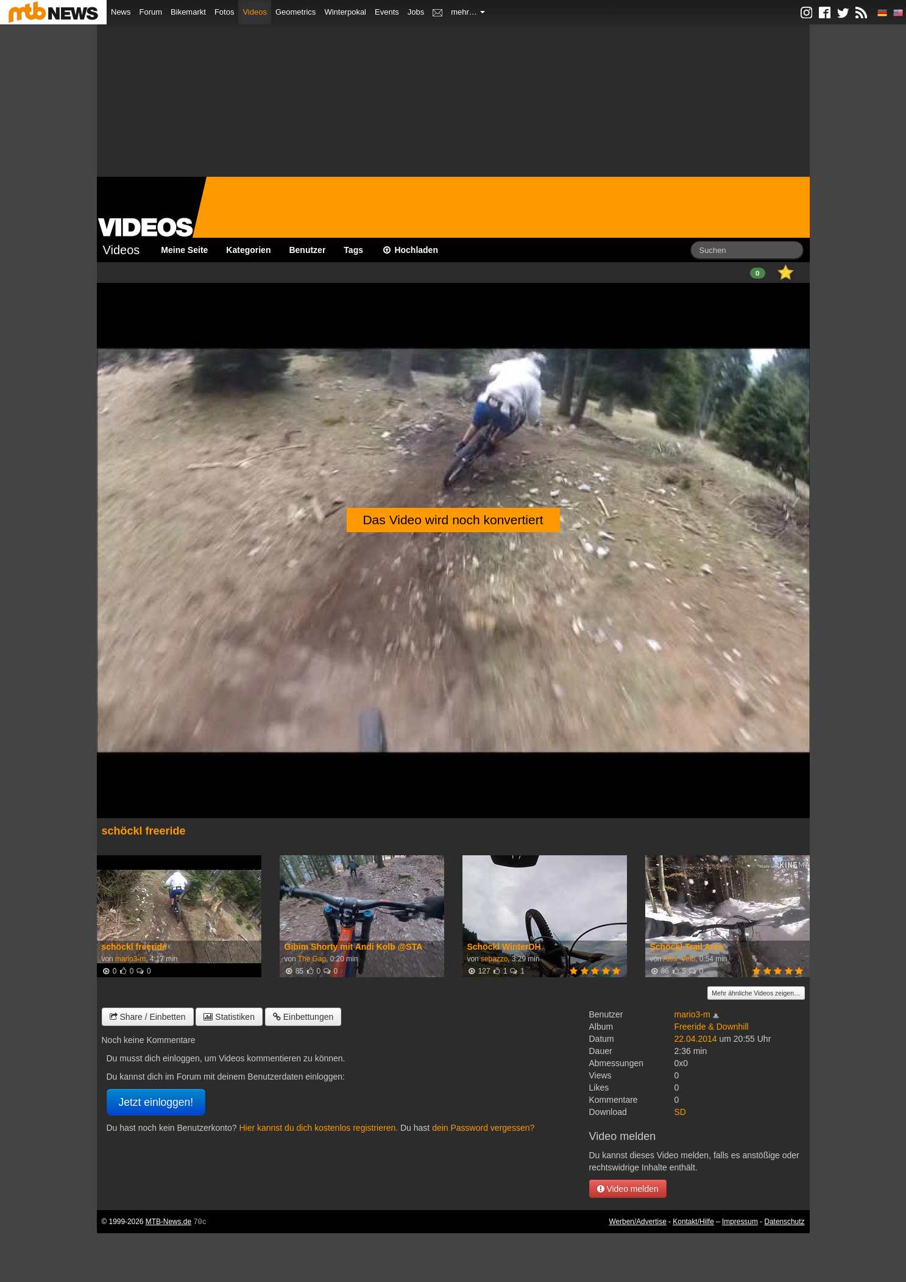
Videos (254, 11)
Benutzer (307, 250)
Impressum (740, 1221)
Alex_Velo (679, 959)
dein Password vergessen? (483, 1128)
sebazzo (494, 959)
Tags (353, 250)
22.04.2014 (695, 1039)
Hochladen (409, 250)
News (121, 11)
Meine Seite (184, 250)
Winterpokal (345, 11)
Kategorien (248, 250)
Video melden (628, 1189)
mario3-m (130, 959)
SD (680, 1112)
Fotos (224, 11)
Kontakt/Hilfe (693, 1221)
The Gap (312, 959)
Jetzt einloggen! (156, 1102)
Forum (151, 11)
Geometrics (295, 11)
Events (387, 11)
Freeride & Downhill (711, 1026)
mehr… (468, 11)
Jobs (416, 11)
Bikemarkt (188, 11)
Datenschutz (784, 1221)
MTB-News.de (168, 1221)
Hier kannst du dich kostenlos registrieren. (318, 1128)
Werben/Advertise (637, 1221)
